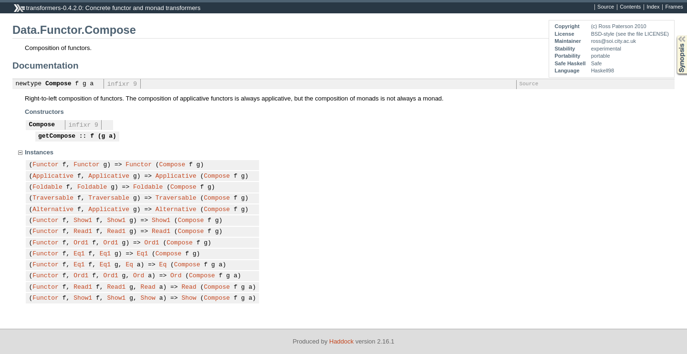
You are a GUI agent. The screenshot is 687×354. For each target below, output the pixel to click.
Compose (58, 84)
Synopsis (674, 35)
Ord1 (80, 243)
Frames (674, 7)
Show (148, 298)
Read (148, 287)
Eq (129, 265)
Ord (138, 276)
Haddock (341, 341)
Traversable (52, 198)
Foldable (47, 187)
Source (605, 7)
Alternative (52, 209)
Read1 (82, 231)
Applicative (52, 176)
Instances (39, 152)
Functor (45, 165)
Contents (630, 7)
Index (652, 7)
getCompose (56, 136)
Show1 (82, 220)
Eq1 (78, 254)
